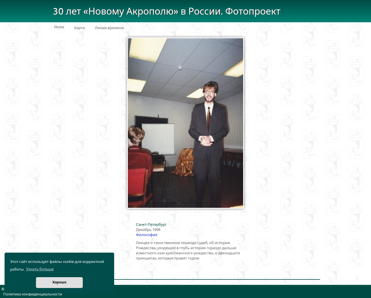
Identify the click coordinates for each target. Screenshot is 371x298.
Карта (79, 28)
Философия (146, 235)
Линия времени (109, 28)
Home (59, 27)
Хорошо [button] (59, 282)
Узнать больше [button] (40, 269)
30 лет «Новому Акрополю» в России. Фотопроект (167, 12)
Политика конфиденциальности (32, 294)
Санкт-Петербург (151, 225)
